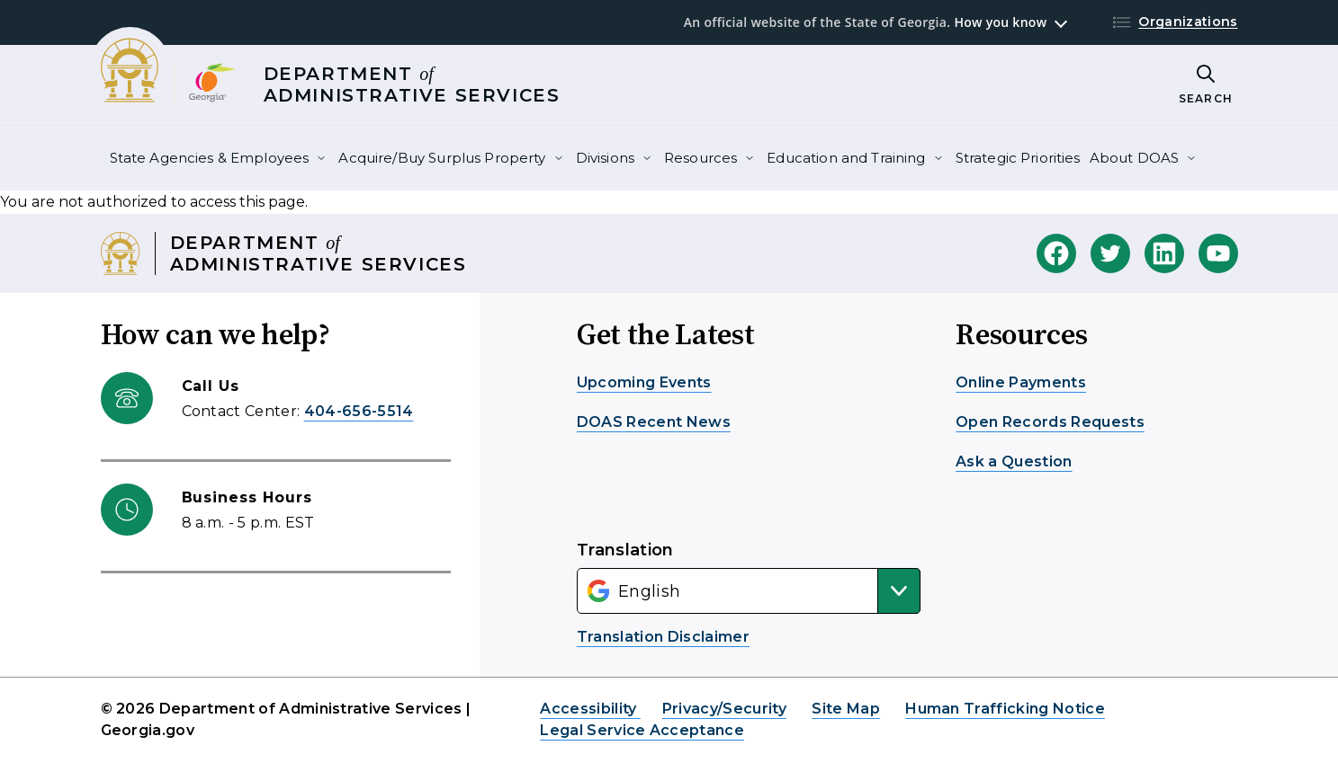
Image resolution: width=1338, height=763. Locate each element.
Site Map (846, 708)
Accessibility (590, 708)
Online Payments (1021, 382)
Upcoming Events (644, 382)
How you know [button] (1000, 22)
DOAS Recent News (654, 421)
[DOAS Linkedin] (1164, 253)
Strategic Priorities (1018, 157)
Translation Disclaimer (663, 636)
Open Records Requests (1050, 421)
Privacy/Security (724, 708)
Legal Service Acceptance (642, 730)
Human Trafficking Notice (1005, 708)
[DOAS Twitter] (1110, 253)
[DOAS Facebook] (1056, 253)
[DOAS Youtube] (1218, 253)
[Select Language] (748, 591)
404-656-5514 (359, 411)
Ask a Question (1014, 461)
